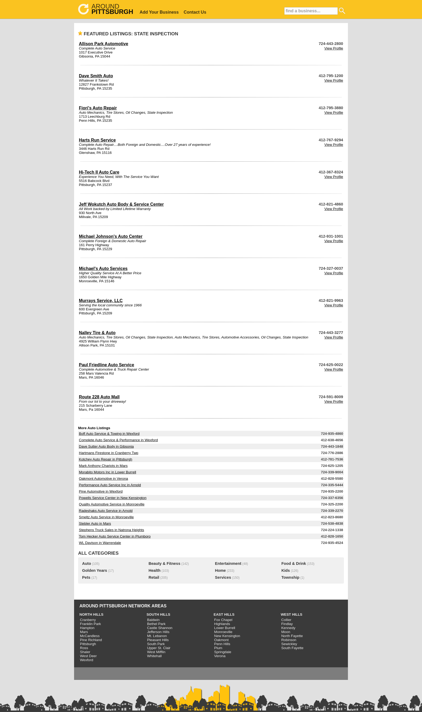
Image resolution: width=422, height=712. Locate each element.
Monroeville (223, 632)
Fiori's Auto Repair (98, 108)
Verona (219, 656)
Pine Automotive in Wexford (100, 491)
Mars (84, 632)
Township (290, 577)
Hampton (87, 628)
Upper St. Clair (158, 648)
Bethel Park (156, 624)
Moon (285, 632)
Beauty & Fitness (164, 563)
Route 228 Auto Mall (99, 397)
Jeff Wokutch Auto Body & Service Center (121, 204)
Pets (86, 577)
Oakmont (221, 640)
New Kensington (227, 636)
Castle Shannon (159, 628)
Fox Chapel (223, 620)
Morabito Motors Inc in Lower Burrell (107, 472)
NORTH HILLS (91, 614)
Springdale (222, 652)
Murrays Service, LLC (101, 300)
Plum (218, 648)
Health (154, 570)
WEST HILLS (291, 614)
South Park (156, 644)
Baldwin (153, 620)
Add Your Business (159, 12)
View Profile (333, 48)
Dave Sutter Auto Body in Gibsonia (106, 446)
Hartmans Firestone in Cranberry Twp (108, 453)
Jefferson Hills (158, 632)
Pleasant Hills (158, 640)
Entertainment (228, 563)
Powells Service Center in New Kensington (113, 498)
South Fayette (292, 648)
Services (223, 577)
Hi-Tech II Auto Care (99, 172)
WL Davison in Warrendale (100, 543)
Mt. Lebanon (157, 636)
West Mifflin (156, 652)
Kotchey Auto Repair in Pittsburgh (105, 459)
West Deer (88, 656)
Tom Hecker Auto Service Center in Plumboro (115, 536)
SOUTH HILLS (158, 614)
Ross (84, 648)
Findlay (287, 624)
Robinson (288, 640)
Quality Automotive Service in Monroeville (111, 504)
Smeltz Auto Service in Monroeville (106, 517)
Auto (86, 563)
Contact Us (195, 12)
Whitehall (154, 656)
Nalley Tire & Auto (97, 332)
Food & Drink (293, 563)
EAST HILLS (224, 614)
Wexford (86, 660)
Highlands (222, 624)
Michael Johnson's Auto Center (111, 236)
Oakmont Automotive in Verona (103, 479)
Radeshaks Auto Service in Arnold (106, 511)
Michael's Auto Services (103, 268)
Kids (285, 570)
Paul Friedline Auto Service (106, 365)
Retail (153, 577)
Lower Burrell (224, 628)
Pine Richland (91, 640)
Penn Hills (222, 644)
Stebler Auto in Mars (95, 523)
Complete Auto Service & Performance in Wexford (118, 440)
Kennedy (288, 628)
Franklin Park (90, 624)
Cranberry (88, 620)
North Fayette (292, 636)
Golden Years (94, 570)
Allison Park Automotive (103, 43)
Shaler (85, 652)
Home (220, 570)
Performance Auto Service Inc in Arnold (110, 485)
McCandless (89, 636)
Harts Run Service (97, 140)
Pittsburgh (88, 644)
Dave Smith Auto (96, 76)
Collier (286, 620)
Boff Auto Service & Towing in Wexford (109, 434)
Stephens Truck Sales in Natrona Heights (111, 530)
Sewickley (289, 644)
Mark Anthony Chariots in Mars (103, 466)
